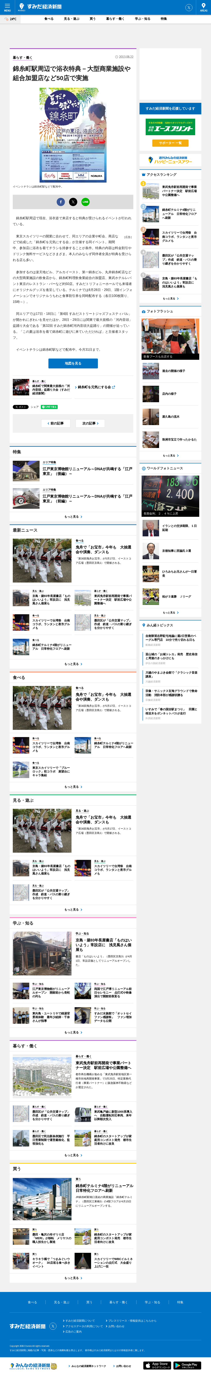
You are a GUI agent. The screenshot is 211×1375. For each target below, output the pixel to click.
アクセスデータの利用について (84, 1326)
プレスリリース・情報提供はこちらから (132, 1320)
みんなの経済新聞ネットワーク (33, 1366)
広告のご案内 (74, 1331)
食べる (49, 18)
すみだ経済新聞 (39, 7)
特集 (164, 18)
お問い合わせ (116, 1326)
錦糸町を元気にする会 (94, 387)
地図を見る (73, 363)
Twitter (188, 7)
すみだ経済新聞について (80, 1320)
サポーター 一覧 (170, 143)
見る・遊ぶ (71, 18)
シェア (35, 406)
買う (93, 18)
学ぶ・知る (142, 18)
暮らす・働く (115, 18)
